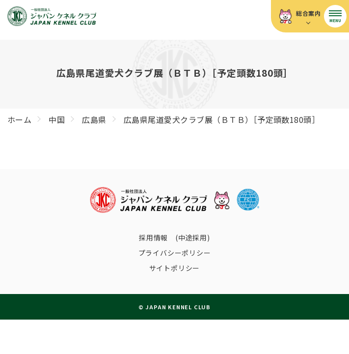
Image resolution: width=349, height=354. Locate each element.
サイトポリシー (174, 268)
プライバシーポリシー (174, 253)
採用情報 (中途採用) (174, 237)
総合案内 (308, 13)
